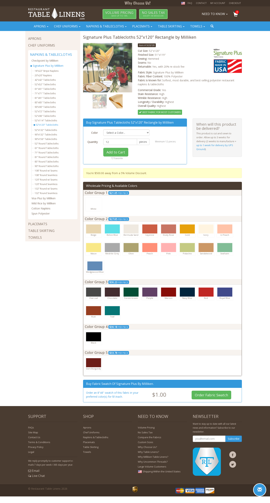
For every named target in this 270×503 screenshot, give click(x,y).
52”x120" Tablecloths (46, 124)
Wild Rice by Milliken (44, 203)
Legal (31, 452)
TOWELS (35, 237)
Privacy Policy (36, 447)
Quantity (92, 142)
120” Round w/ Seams (46, 179)
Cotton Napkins (41, 208)
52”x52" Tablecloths (45, 84)
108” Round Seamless (46, 175)
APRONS (34, 39)
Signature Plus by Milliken (47, 65)
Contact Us (34, 437)
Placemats (142, 26)
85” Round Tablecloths (46, 161)
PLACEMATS (37, 224)
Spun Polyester (41, 213)
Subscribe (233, 438)
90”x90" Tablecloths (45, 107)
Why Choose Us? (147, 447)
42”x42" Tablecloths (45, 80)
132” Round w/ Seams (46, 188)
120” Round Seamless (46, 184)
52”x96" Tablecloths (45, 116)
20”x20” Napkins (43, 75)
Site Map (33, 432)
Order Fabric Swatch (211, 395)
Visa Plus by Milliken (44, 198)
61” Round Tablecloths (46, 148)
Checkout (235, 3)
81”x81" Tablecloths (45, 98)
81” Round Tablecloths (46, 157)
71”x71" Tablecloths (45, 93)
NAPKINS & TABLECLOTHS (51, 55)
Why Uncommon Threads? (153, 461)
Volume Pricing (146, 427)
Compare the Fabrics (149, 437)
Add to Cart (115, 152)
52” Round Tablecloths (46, 143)
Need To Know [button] (215, 14)
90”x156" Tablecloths (46, 139)
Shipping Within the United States (159, 471)
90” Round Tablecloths (46, 166)
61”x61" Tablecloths (45, 89)
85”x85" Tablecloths (45, 102)
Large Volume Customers (152, 466)
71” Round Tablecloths (46, 152)
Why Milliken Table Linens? (153, 456)
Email (33, 471)
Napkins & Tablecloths (106, 26)
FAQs (31, 427)
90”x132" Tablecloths (46, 134)
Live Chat (36, 476)
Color (94, 132)
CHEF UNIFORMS (41, 45)
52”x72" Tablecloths (45, 111)
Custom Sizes (145, 442)
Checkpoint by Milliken (45, 60)
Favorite (117, 158)
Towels (197, 26)
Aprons (41, 26)
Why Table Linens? (148, 452)
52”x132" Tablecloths (46, 130)
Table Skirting (171, 26)
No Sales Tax (145, 432)
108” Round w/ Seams (46, 170)
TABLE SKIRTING (41, 231)
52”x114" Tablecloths (46, 120)
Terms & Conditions (39, 442)
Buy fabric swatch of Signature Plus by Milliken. (120, 384)
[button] (237, 14)
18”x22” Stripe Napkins (46, 71)
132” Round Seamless (46, 193)
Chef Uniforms (67, 26)
